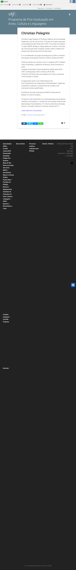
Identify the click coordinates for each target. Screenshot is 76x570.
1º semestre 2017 (21, 190)
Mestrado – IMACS (21, 162)
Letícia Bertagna (8, 422)
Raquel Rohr (7, 451)
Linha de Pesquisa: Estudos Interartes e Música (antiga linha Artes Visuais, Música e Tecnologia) (9, 302)
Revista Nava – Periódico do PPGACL (7, 182)
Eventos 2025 (46, 149)
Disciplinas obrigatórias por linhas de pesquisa (8, 353)
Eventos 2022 (46, 154)
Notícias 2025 (46, 185)
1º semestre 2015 (21, 200)
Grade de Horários (21, 164)
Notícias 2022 (46, 193)
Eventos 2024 (46, 151)
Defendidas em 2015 (9, 265)
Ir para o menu (16, 4)
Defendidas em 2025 (9, 239)
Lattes (23, 110)
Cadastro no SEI (21, 242)
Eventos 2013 (46, 177)
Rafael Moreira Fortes (9, 448)
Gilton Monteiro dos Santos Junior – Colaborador (9, 407)
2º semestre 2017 (21, 187)
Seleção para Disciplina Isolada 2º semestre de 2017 (35, 436)
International (48, 4)
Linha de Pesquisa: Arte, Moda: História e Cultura (9, 291)
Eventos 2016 (46, 169)
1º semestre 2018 (21, 185)
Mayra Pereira (7, 446)
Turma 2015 (7, 229)
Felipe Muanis (7, 399)
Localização (7, 365)
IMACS (32, 278)
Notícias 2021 (46, 195)
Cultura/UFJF (7, 151)
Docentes (6, 368)
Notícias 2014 (46, 206)
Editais (5, 146)
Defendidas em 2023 (9, 244)
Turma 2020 (7, 216)
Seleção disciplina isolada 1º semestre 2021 (35, 381)
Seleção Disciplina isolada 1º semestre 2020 (35, 397)
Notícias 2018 (46, 203)
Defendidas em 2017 (9, 260)
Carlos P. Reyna (7, 376)
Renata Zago (7, 482)
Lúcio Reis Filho (8, 425)
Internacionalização (9, 363)
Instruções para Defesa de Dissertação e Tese (21, 229)
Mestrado (19, 159)
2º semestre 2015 (21, 198)
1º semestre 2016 (21, 195)
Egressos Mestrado (8, 211)
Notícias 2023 (46, 190)
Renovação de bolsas (35, 495)
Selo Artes (6, 168)
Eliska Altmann (7, 391)
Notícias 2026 (46, 182)
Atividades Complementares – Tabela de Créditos (21, 237)
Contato (5, 148)
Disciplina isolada (34, 329)
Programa (6, 322)
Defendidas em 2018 (9, 257)
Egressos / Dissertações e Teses (7, 206)
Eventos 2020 (46, 159)
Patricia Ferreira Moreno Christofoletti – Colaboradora (9, 472)
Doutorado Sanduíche (35, 519)
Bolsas (32, 449)
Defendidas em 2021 (9, 250)
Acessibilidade (57, 8)
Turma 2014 (7, 231)
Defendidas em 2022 (9, 247)
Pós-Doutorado (33, 306)
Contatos (6, 314)
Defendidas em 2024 (9, 242)
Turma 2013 (7, 234)
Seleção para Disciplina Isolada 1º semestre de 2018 (35, 428)
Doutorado (19, 156)
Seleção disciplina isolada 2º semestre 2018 (35, 420)
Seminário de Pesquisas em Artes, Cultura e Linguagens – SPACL (8, 196)
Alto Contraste (49, 8)
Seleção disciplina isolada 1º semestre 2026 (35, 335)
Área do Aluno (20, 144)
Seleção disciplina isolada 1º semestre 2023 (35, 366)
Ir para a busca (26, 4)
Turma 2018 (7, 221)
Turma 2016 (7, 226)
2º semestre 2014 (21, 203)
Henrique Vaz (7, 420)
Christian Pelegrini (8, 378)
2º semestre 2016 (21, 193)
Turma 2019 (7, 218)
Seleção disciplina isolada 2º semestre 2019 (35, 405)
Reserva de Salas (8, 165)
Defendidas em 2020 (9, 252)
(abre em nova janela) (34, 110)
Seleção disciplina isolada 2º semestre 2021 (35, 374)
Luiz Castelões (7, 433)
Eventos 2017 (46, 167)
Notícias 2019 (46, 200)
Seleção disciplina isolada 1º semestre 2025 (35, 342)
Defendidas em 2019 (9, 255)
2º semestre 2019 (21, 177)
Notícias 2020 (46, 198)
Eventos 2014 (46, 174)
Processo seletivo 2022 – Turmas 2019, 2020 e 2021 (35, 490)
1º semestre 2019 (21, 180)
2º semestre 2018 (21, 182)
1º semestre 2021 (21, 172)
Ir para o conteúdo (5, 4)
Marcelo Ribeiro (8, 453)
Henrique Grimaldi (8, 417)
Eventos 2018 (46, 164)
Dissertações (7, 237)
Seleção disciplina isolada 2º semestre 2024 (35, 350)
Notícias (45, 180)
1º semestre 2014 (21, 206)
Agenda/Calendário (48, 208)
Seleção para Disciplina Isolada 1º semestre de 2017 (35, 444)
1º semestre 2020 (21, 174)
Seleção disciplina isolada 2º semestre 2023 (35, 358)
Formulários (20, 219)
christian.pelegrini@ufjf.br (35, 115)
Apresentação (7, 144)
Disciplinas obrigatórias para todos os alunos (8, 345)
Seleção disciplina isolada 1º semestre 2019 (35, 413)
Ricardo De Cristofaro (9, 456)
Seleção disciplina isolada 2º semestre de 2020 (35, 389)
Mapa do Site (41, 8)
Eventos (45, 146)
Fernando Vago (7, 401)
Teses (5, 268)
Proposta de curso (8, 327)
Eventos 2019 (46, 162)
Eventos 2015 (46, 172)
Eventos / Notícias (47, 144)
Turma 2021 (7, 213)
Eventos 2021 (46, 156)
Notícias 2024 (46, 187)
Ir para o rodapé (37, 4)
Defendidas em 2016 (9, 262)
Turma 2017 (7, 224)
